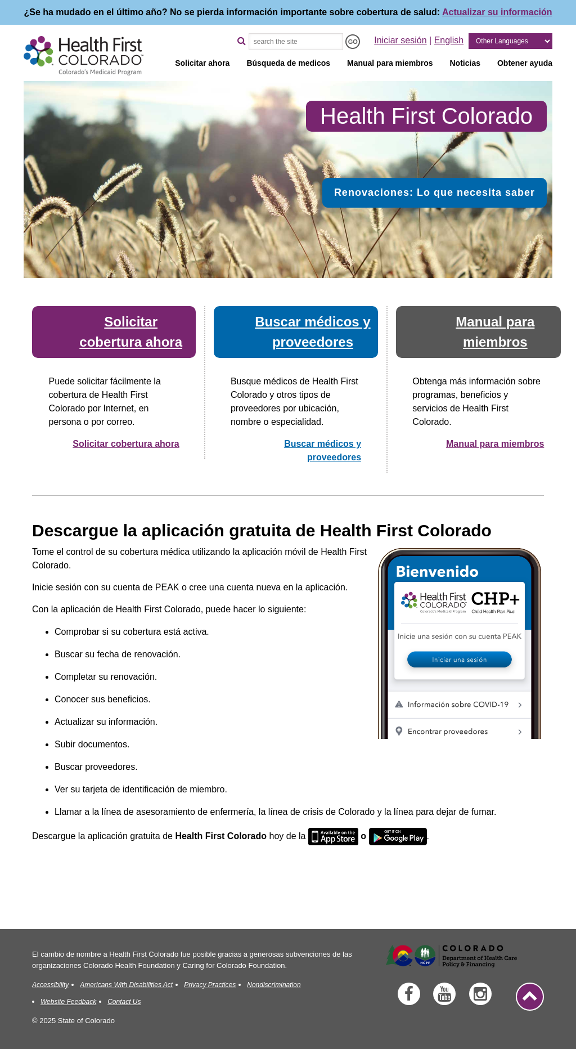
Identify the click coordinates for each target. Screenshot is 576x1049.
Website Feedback (68, 1002)
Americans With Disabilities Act (126, 985)
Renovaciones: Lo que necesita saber (434, 192)
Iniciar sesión (400, 40)
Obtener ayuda (524, 63)
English (449, 40)
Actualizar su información (497, 12)
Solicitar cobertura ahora (126, 444)
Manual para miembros (390, 63)
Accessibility (50, 985)
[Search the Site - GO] (352, 41)
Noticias (465, 63)
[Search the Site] (296, 41)
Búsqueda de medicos (288, 63)
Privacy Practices (210, 985)
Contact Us (124, 1002)
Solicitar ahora (202, 63)
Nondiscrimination (273, 985)
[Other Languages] (510, 41)
